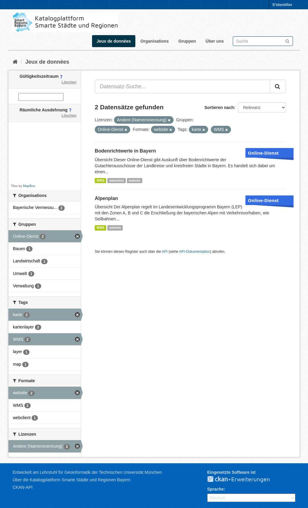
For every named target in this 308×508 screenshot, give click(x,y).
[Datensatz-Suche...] (182, 86)
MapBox (29, 186)
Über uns (214, 41)
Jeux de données (114, 41)
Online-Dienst (263, 153)
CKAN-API (22, 487)
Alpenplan (106, 198)
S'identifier (282, 4)
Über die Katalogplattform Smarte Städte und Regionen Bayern (71, 479)
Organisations (154, 41)
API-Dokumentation (194, 251)
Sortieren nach (219, 107)
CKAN (243, 479)
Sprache (215, 489)
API (165, 251)
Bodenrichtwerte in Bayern (125, 150)
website (134, 180)
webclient (116, 180)
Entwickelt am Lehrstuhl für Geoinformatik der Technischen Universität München (87, 472)
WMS (100, 180)
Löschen (69, 82)
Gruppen (187, 41)
